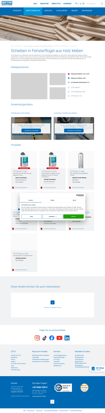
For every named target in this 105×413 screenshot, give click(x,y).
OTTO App (57, 359)
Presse (13, 359)
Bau (35, 4)
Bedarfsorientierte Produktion (40, 355)
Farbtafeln (57, 361)
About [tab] (74, 200)
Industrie (44, 4)
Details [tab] (52, 200)
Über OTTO (56, 4)
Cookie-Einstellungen (76, 410)
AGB (24, 410)
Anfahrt (13, 361)
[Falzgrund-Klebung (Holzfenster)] (58, 79)
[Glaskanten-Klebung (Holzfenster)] (29, 86)
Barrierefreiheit (64, 410)
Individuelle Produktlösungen (40, 359)
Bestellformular (79, 355)
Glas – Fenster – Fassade (31, 46)
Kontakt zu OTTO (16, 355)
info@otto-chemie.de (17, 392)
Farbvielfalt (35, 357)
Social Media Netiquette (51, 410)
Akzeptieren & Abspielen (32, 130)
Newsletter (14, 357)
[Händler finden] (76, 4)
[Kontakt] (80, 3)
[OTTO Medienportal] (78, 3)
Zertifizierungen (15, 369)
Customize (52, 216)
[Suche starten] (102, 4)
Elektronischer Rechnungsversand (80, 362)
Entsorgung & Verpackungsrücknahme (82, 366)
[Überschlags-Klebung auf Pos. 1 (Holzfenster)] (58, 93)
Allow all (73, 216)
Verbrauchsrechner (59, 363)
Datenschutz (31, 410)
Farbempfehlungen (59, 357)
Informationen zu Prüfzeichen (40, 361)
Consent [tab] (30, 200)
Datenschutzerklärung (27, 127)
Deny (31, 216)
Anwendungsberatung (60, 355)
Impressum (39, 410)
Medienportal (57, 365)
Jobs (12, 365)
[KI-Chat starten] (97, 369)
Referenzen (87, 11)
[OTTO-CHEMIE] (7, 3)
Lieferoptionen (79, 359)
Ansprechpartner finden (39, 396)
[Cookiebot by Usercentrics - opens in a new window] (77, 195)
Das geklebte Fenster (46, 46)
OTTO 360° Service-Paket (18, 363)
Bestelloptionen (79, 357)
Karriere (67, 4)
